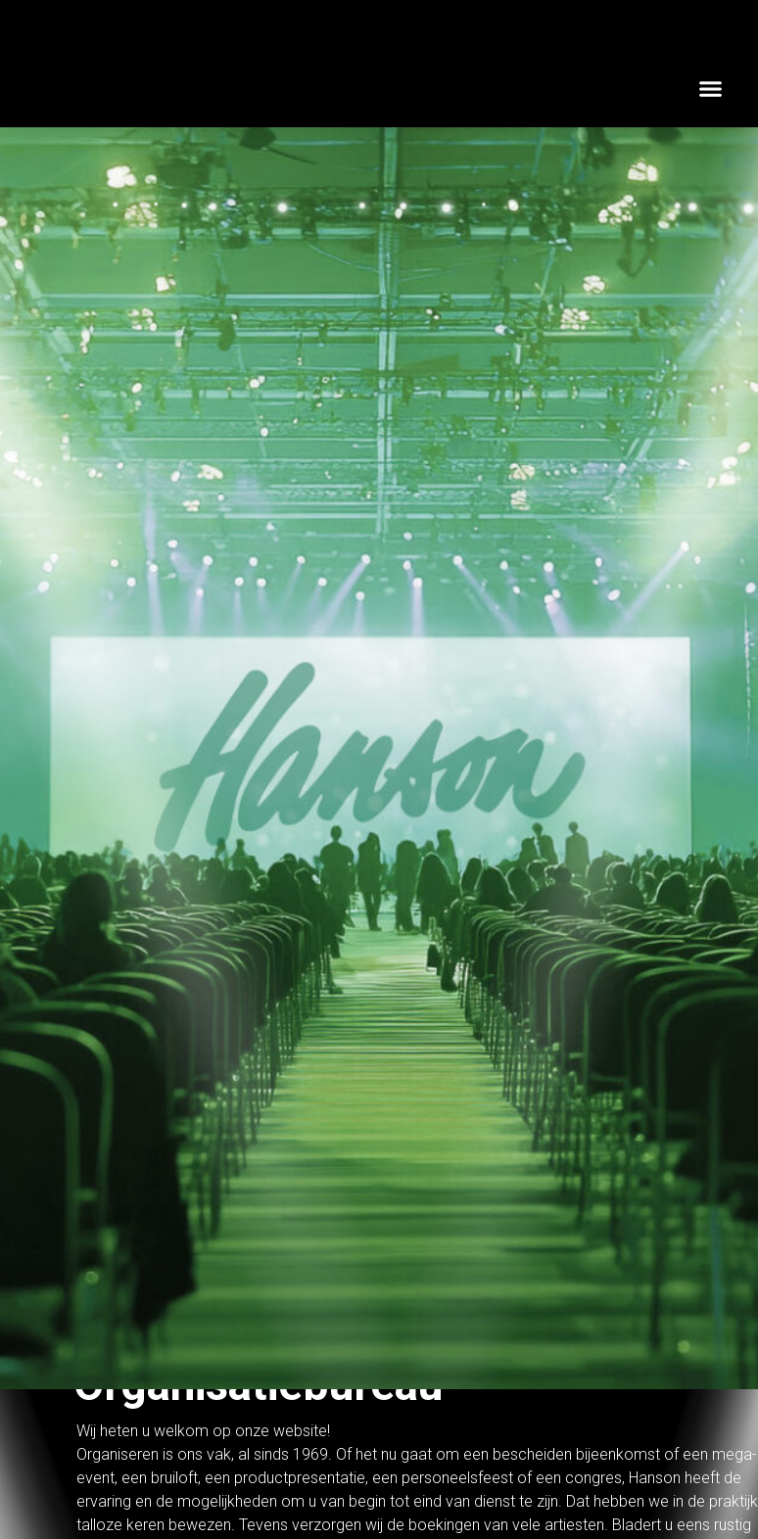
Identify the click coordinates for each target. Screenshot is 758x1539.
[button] (711, 88)
